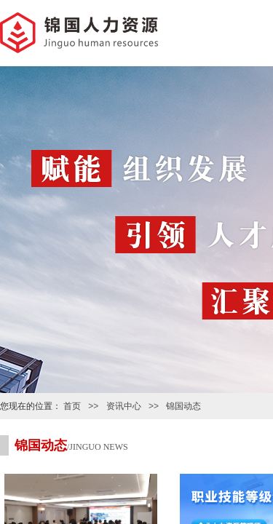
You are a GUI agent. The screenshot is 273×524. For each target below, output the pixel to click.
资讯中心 (123, 406)
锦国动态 (183, 406)
